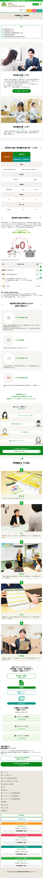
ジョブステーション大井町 (21, 835)
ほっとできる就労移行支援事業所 (10, 778)
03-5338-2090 (22, 719)
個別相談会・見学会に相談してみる (20, 451)
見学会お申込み (21, 703)
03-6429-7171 (22, 729)
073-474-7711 (22, 861)
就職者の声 (5, 810)
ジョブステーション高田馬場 (21, 823)
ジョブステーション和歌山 (21, 858)
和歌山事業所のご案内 (21, 865)
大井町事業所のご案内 (21, 842)
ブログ (4, 787)
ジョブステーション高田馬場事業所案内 (11, 793)
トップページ (5, 772)
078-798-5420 (22, 738)
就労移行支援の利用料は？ (10, 34)
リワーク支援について (7, 775)
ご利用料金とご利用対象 (8, 784)
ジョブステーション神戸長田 (21, 846)
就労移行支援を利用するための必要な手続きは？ (14, 36)
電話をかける (36, 4)
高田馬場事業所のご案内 (21, 830)
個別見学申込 (40, 274)
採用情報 (5, 801)
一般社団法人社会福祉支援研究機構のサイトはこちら (21, 764)
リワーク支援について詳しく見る (21, 91)
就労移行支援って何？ (9, 28)
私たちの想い (5, 804)
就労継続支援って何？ (9, 30)
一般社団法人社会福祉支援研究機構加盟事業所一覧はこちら (21, 758)
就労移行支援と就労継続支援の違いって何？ (13, 32)
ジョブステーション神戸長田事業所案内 (11, 798)
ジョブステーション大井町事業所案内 (11, 795)
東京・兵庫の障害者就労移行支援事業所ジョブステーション (21, 0)
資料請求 (21, 687)
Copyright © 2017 (10, 871)
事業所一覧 (5, 790)
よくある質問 (5, 807)
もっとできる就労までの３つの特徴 (10, 781)
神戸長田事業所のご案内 (21, 854)
